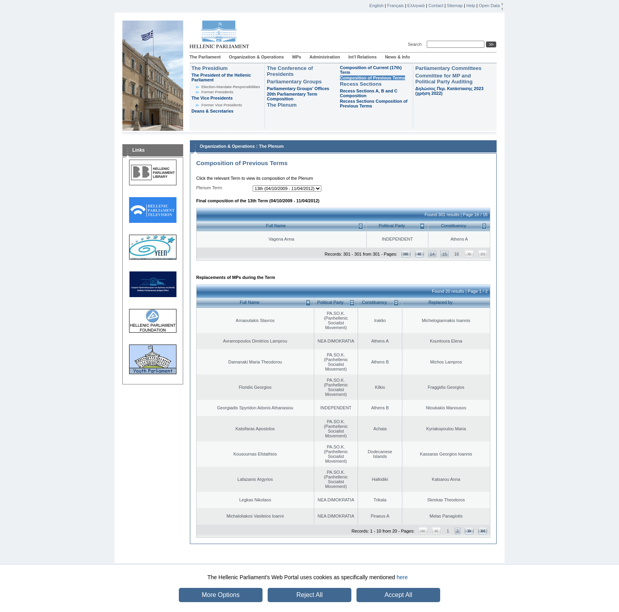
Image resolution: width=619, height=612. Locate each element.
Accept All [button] (398, 594)
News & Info (397, 57)
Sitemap (455, 5)
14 (432, 254)
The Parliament (205, 57)
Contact (435, 5)
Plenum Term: (209, 187)
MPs (296, 57)
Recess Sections (361, 84)
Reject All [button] (309, 594)
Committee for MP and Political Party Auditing (444, 79)
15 (444, 254)
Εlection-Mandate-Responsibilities (230, 87)
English (377, 5)
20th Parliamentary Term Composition (292, 96)
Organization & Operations (256, 57)
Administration (325, 57)
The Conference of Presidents (290, 71)
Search (416, 44)
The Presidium (209, 68)
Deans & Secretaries (212, 111)
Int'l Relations (362, 57)
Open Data (489, 5)
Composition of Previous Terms (372, 77)
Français (395, 5)
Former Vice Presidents (221, 105)
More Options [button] (221, 594)
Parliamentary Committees (448, 68)
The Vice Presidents (212, 98)
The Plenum (281, 105)
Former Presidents (217, 92)
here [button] (402, 577)
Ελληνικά (416, 5)
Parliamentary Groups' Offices (298, 88)
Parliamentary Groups (294, 82)
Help (470, 5)
